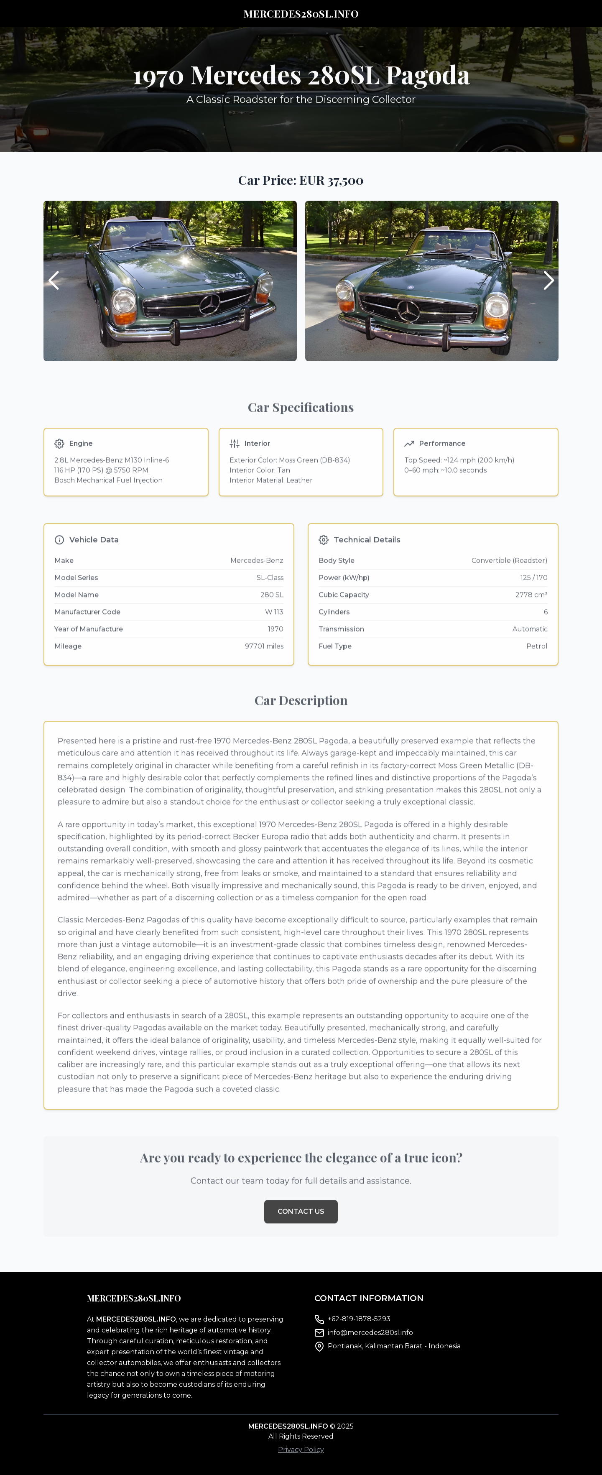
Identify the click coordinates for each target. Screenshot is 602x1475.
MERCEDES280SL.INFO (301, 13)
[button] (548, 281)
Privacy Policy (301, 1450)
